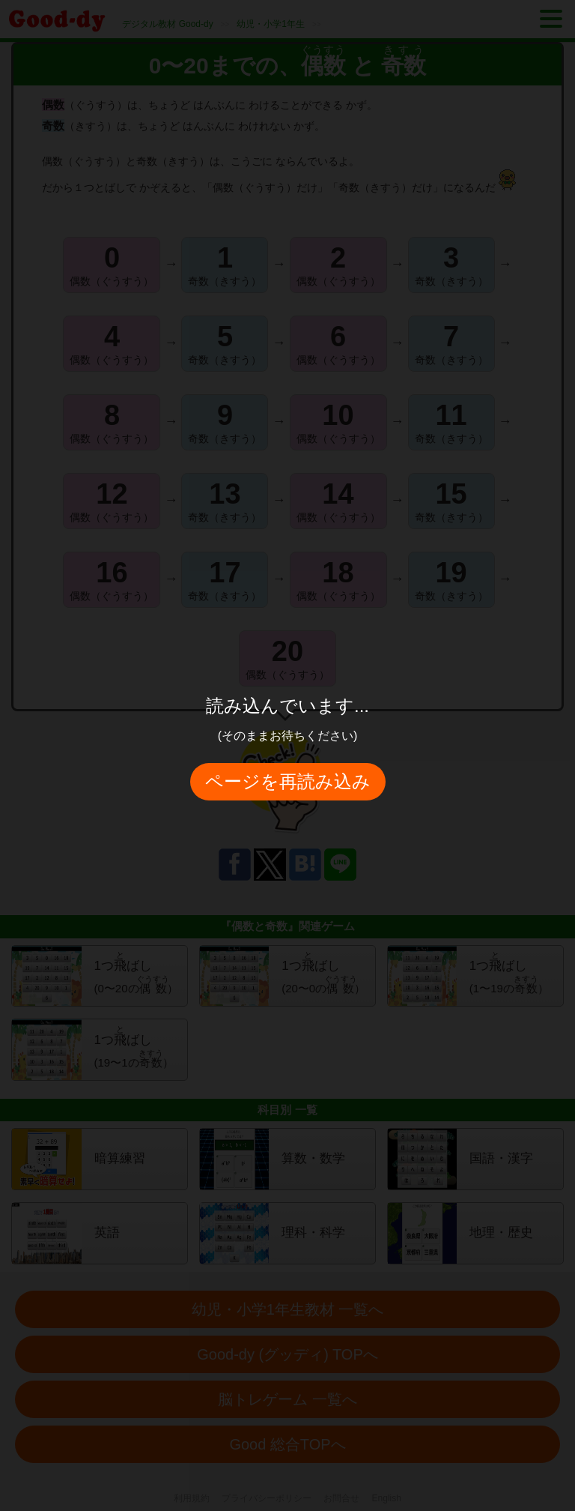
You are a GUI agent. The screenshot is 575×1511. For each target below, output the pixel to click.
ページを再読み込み (288, 781)
